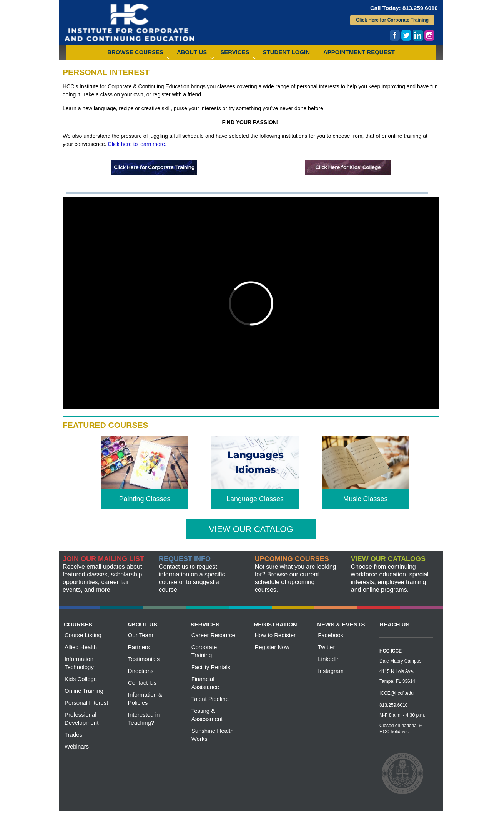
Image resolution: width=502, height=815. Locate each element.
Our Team (140, 635)
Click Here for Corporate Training (392, 20)
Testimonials (144, 659)
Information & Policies (145, 698)
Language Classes (255, 499)
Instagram (331, 671)
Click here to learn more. (137, 144)
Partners (139, 647)
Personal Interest (86, 702)
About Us (192, 52)
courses (78, 624)
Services (234, 52)
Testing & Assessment (207, 714)
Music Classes (365, 499)
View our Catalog (251, 529)
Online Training (84, 690)
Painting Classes (144, 499)
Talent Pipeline (210, 699)
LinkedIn (329, 659)
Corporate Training (204, 651)
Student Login (286, 52)
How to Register (275, 635)
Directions (141, 671)
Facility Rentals (211, 667)
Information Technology (79, 663)
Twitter (326, 647)
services (205, 624)
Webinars (77, 746)
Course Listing (83, 635)
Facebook (330, 635)
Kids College (81, 679)
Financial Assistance (205, 683)
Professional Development (81, 718)
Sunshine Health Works (212, 734)
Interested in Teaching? (144, 718)
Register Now (271, 647)
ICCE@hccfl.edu (396, 693)
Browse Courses (135, 52)
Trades (73, 734)
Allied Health (81, 647)
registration (275, 624)
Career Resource (213, 635)
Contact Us (142, 682)
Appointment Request (359, 52)
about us (142, 624)
